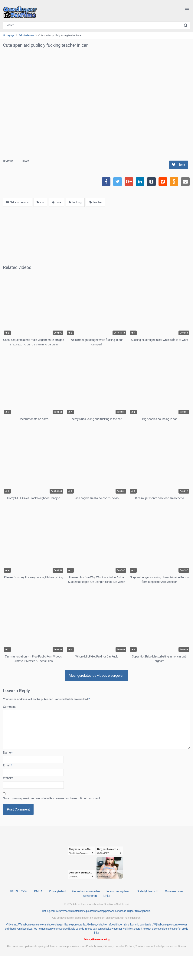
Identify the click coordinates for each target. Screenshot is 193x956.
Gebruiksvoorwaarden (86, 891)
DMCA (38, 891)
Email (7, 765)
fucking (75, 202)
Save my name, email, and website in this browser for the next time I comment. (52, 798)
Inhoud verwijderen (118, 891)
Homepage (8, 35)
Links (106, 896)
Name (8, 752)
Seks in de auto (26, 35)
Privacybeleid (57, 891)
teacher (95, 202)
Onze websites (174, 891)
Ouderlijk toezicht (147, 891)
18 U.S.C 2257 (18, 891)
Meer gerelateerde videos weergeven (96, 675)
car (40, 202)
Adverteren (90, 896)
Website (8, 778)
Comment (9, 707)
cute (56, 202)
